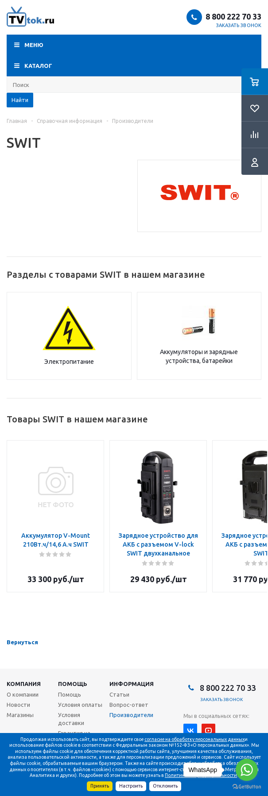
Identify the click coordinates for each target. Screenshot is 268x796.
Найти (20, 100)
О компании (23, 694)
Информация (131, 684)
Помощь (72, 684)
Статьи (119, 694)
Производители (131, 715)
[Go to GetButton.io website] (247, 787)
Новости (18, 704)
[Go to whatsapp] (247, 770)
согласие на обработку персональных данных (194, 739)
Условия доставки (71, 719)
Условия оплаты (80, 704)
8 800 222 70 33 (233, 16)
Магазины (20, 715)
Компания (24, 684)
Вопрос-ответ (128, 704)
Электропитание (69, 361)
